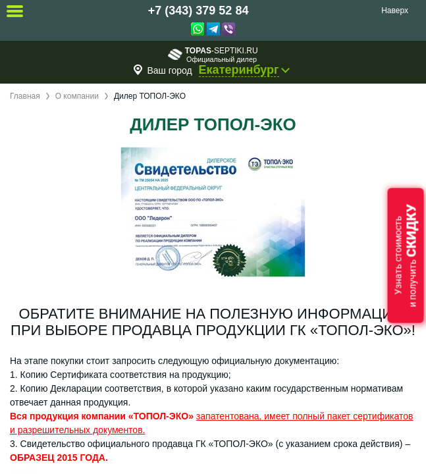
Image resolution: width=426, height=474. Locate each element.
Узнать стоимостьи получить (405, 255)
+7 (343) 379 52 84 (198, 10)
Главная (25, 96)
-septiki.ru (213, 54)
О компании (77, 96)
